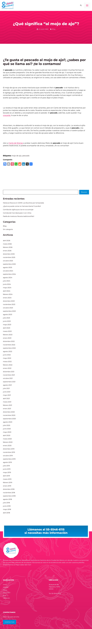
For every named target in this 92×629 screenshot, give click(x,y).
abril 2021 (6, 398)
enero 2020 (7, 445)
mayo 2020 (7, 432)
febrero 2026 (7, 247)
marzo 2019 (7, 479)
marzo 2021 (7, 402)
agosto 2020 (7, 422)
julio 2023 (6, 318)
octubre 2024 (8, 271)
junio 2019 (6, 469)
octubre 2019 (8, 456)
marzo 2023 (7, 331)
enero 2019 (7, 486)
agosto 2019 (7, 462)
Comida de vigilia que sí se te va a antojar (18, 209)
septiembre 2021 (9, 382)
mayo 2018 (7, 509)
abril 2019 (6, 476)
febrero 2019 (7, 482)
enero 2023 (7, 338)
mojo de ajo (16, 156)
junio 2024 (7, 284)
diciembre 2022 (9, 341)
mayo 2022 (7, 358)
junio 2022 (7, 355)
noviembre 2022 (9, 345)
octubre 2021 (8, 378)
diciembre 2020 (9, 412)
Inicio (5, 584)
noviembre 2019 (9, 452)
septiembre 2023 (9, 311)
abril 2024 (6, 291)
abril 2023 (6, 328)
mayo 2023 (7, 324)
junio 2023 (7, 321)
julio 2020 (6, 425)
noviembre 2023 (9, 304)
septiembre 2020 (9, 419)
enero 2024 (7, 298)
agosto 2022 (7, 351)
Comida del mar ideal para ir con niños (17, 213)
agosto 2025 (7, 267)
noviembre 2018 (9, 492)
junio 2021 (6, 392)
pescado (25, 156)
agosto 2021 (7, 385)
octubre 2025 (8, 261)
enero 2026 (7, 251)
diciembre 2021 (8, 372)
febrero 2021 (7, 405)
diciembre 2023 (9, 301)
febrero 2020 (8, 442)
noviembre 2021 (9, 375)
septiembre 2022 (9, 348)
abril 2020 (6, 435)
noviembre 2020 (9, 415)
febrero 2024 (8, 294)
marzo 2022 (7, 361)
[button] (81, 5)
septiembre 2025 (9, 264)
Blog (53, 29)
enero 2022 (7, 368)
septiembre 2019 (9, 459)
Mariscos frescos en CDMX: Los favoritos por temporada (23, 203)
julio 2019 (6, 466)
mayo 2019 (7, 472)
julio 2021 (6, 388)
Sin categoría (8, 229)
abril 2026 (6, 240)
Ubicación (6, 598)
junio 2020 (7, 429)
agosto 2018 (7, 499)
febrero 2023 (7, 335)
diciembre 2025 (9, 254)
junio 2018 (6, 506)
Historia (5, 587)
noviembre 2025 (9, 257)
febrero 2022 (7, 365)
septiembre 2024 (9, 274)
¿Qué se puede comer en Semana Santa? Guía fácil (22, 206)
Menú (5, 590)
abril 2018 (6, 513)
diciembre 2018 (8, 489)
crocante (6, 115)
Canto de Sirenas (16, 143)
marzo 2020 (7, 439)
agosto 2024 (7, 277)
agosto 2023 (7, 314)
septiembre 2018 (9, 496)
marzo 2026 (7, 244)
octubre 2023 (8, 308)
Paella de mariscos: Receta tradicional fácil (18, 216)
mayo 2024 (7, 288)
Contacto (6, 593)
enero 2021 (7, 408)
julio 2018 (6, 503)
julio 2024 (6, 281)
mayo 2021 (7, 395)
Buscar (84, 192)
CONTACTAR (9, 622)
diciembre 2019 (8, 449)
